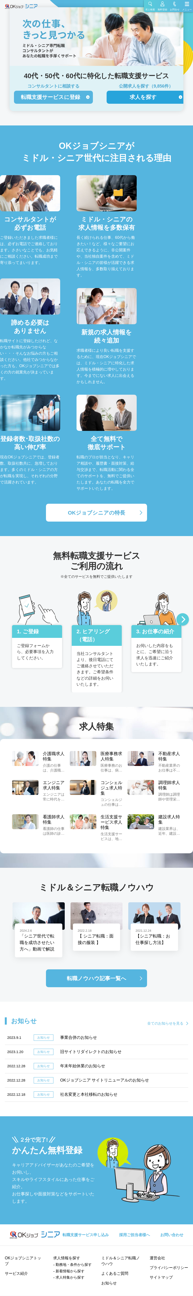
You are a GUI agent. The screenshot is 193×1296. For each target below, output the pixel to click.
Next (183, 620)
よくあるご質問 (114, 1273)
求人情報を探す (66, 1258)
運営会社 (157, 1258)
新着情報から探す (70, 1271)
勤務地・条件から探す (74, 1264)
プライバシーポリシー (169, 1268)
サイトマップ (161, 1277)
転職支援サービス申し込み (86, 1235)
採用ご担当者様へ (134, 1235)
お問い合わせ (171, 1235)
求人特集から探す (70, 1277)
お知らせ (109, 1283)
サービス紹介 (16, 1273)
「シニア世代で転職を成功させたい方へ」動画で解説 (37, 942)
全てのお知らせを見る (165, 1023)
